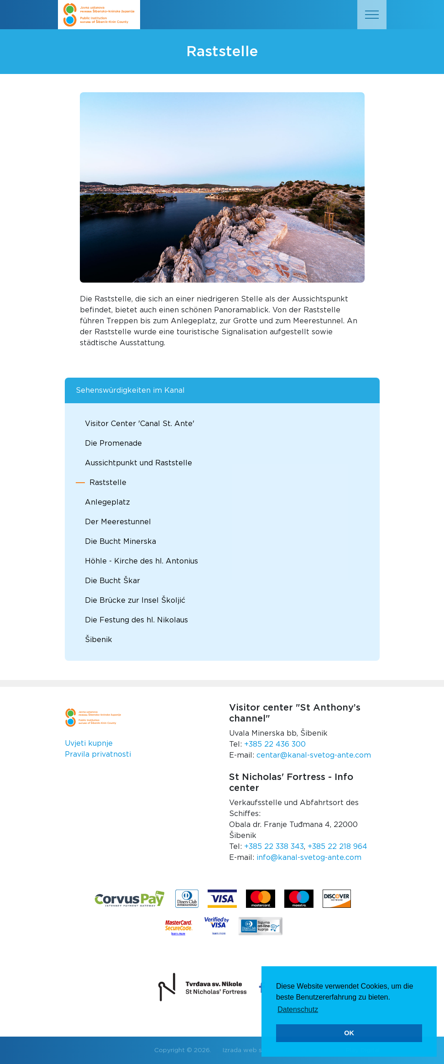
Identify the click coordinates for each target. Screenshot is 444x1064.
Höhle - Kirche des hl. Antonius (141, 561)
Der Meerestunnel (118, 522)
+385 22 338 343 (274, 846)
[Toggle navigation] (372, 14)
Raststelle (107, 482)
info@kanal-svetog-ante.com (308, 857)
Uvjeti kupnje (89, 743)
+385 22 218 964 (337, 846)
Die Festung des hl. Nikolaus (136, 620)
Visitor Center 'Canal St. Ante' (139, 423)
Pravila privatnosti (98, 754)
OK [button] (349, 1033)
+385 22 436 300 (275, 744)
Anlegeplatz (107, 502)
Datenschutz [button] (297, 1009)
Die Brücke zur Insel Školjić (135, 600)
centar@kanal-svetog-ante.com (313, 755)
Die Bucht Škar (112, 581)
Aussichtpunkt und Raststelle (138, 463)
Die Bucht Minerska (120, 541)
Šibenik (98, 639)
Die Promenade (113, 443)
